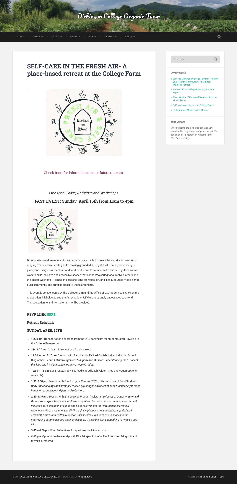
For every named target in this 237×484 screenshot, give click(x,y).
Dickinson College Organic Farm (118, 16)
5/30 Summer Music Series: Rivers (190, 110)
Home (20, 37)
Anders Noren (208, 477)
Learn (55, 37)
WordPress (85, 477)
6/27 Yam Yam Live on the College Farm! (193, 105)
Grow (74, 37)
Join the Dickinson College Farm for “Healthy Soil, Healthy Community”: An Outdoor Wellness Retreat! (195, 82)
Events (109, 37)
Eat (91, 37)
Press (128, 37)
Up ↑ (222, 477)
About (36, 37)
